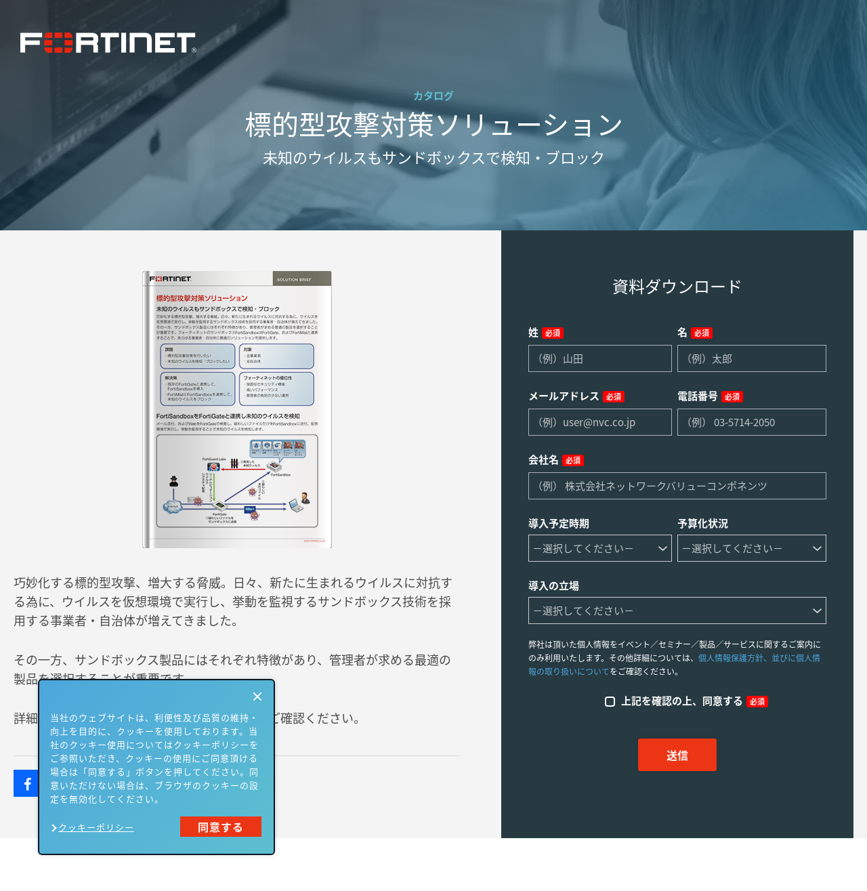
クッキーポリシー (96, 827)
